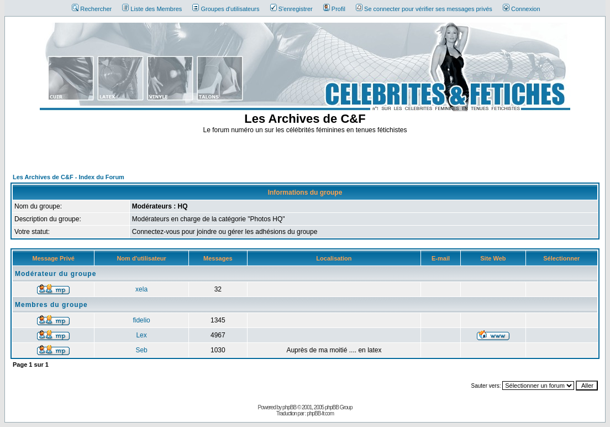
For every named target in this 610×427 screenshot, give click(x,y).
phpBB (289, 407)
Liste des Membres (152, 9)
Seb (141, 350)
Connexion (521, 9)
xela (141, 289)
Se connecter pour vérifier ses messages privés (424, 9)
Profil (334, 9)
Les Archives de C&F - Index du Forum (68, 177)
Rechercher (92, 9)
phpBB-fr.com (320, 413)
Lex (141, 335)
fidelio (141, 320)
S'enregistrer (291, 9)
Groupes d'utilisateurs (225, 9)
